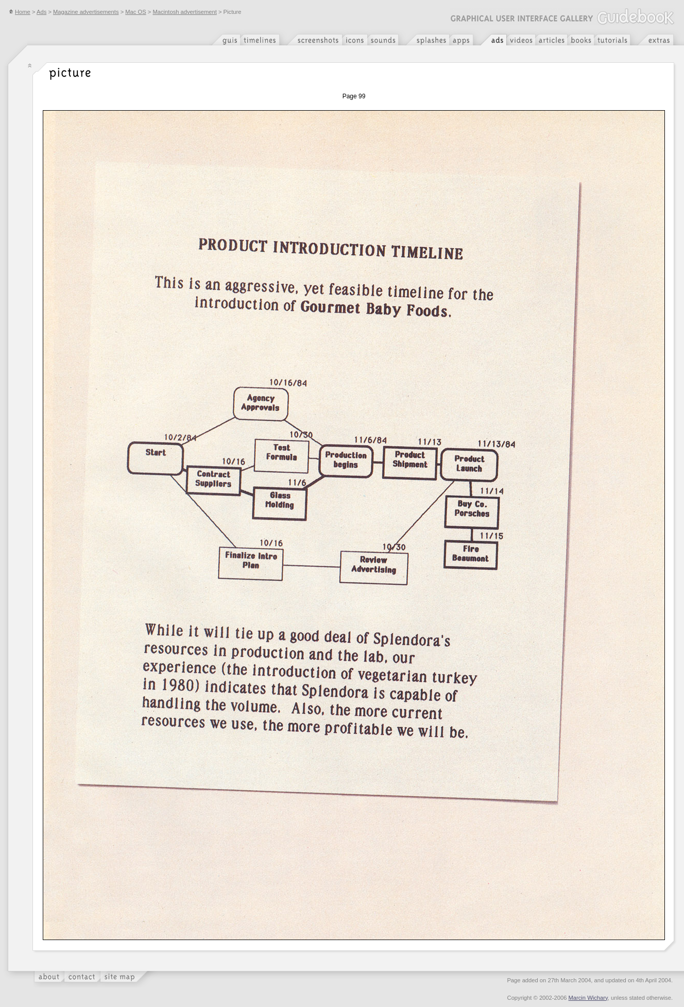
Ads (41, 12)
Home (19, 12)
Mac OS (135, 12)
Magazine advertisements (85, 12)
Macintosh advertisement (184, 12)
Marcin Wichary (588, 998)
